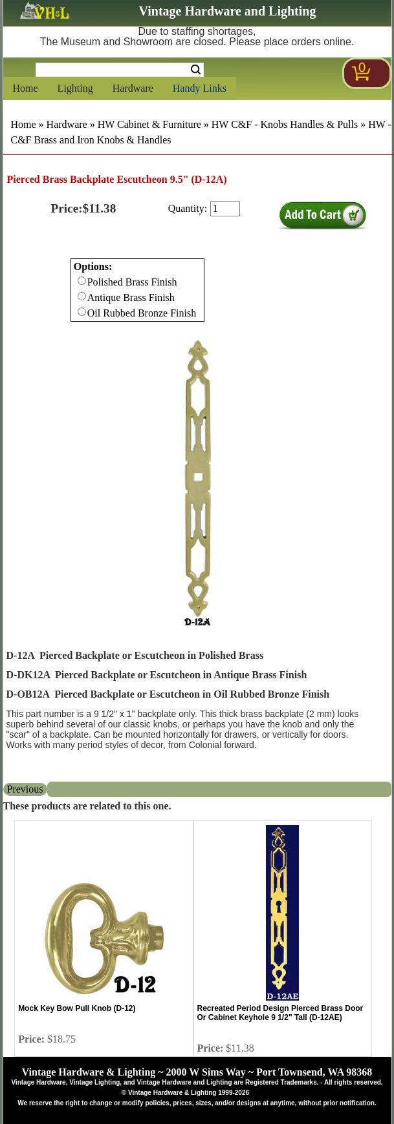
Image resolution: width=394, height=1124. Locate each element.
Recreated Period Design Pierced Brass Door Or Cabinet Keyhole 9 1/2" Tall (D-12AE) (280, 1013)
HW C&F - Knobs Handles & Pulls (285, 124)
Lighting (75, 88)
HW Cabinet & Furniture (149, 124)
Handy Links (199, 88)
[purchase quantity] (225, 208)
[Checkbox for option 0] (82, 280)
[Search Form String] (120, 70)
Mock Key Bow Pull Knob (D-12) (76, 1008)
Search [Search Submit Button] (196, 70)
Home (25, 88)
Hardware (133, 88)
